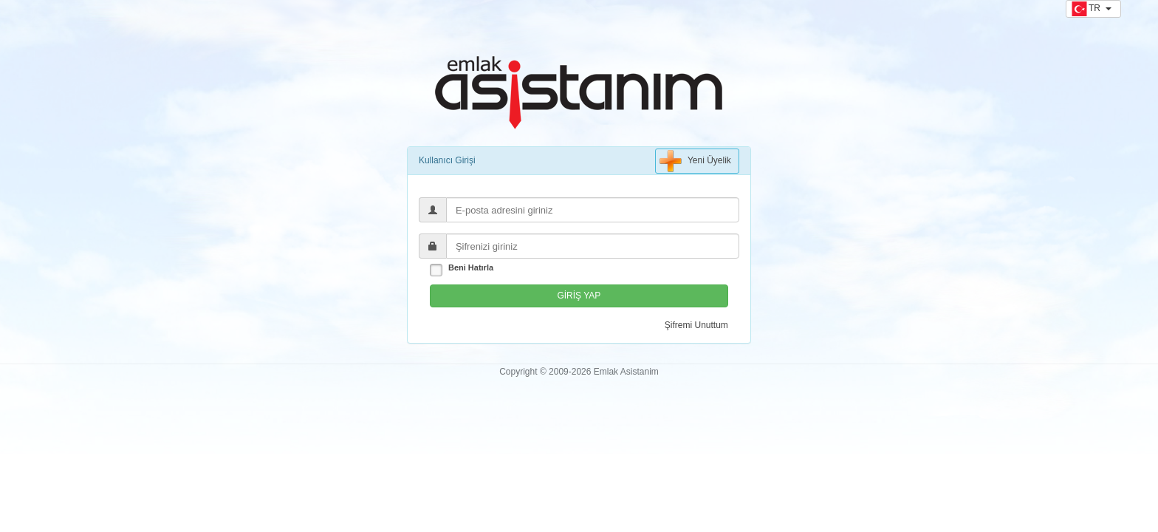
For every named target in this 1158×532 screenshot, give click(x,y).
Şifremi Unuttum (696, 325)
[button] (1093, 9)
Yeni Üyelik (695, 161)
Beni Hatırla (470, 267)
